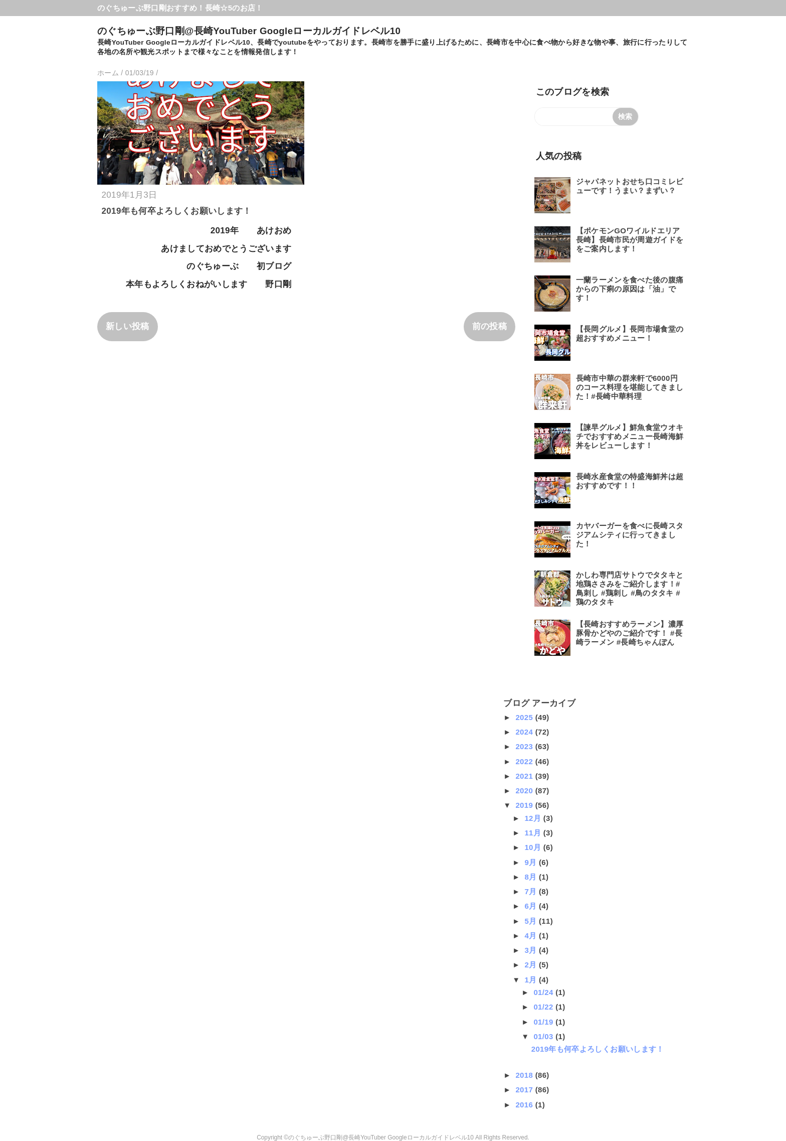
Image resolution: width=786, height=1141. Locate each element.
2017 (525, 1089)
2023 (525, 746)
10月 (533, 847)
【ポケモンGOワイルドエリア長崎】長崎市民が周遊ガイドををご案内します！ (630, 239)
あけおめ (274, 230)
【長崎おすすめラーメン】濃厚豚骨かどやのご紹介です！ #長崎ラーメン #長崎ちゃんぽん (630, 633)
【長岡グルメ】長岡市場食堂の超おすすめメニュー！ (630, 333)
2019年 (225, 230)
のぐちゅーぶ (212, 266)
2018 (525, 1075)
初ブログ (274, 266)
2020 (525, 790)
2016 (525, 1104)
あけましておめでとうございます (226, 248)
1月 (531, 979)
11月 (533, 832)
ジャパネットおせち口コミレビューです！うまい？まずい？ (630, 186)
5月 (531, 921)
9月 (531, 862)
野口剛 (278, 284)
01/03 (544, 1036)
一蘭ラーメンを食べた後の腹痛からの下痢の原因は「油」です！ (630, 288)
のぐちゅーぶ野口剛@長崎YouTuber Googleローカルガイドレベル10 (249, 31)
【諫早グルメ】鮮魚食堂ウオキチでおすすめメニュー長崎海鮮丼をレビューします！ (630, 436)
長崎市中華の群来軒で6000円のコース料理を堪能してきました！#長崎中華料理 (630, 387)
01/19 (544, 1022)
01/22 (544, 1007)
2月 (531, 964)
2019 (525, 805)
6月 (531, 906)
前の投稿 (489, 326)
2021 (525, 776)
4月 (531, 935)
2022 (525, 761)
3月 (531, 950)
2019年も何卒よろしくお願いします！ (177, 211)
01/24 (544, 992)
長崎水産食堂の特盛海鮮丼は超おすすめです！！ (630, 481)
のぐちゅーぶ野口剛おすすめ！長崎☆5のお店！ (180, 8)
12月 (533, 818)
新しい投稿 (127, 326)
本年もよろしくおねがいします (187, 284)
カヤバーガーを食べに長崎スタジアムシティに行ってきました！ (630, 534)
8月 (531, 877)
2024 (525, 732)
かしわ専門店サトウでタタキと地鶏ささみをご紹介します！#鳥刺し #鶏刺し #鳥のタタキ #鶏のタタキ (630, 588)
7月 (531, 891)
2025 (525, 717)
